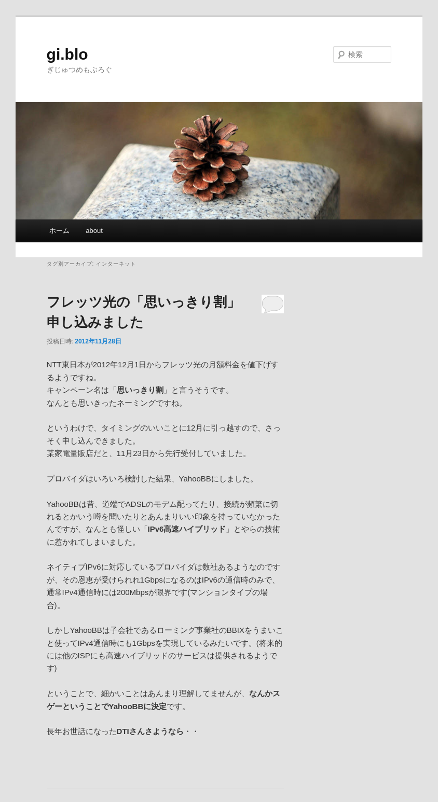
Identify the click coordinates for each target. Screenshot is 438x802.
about (94, 230)
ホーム (59, 230)
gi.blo (67, 54)
